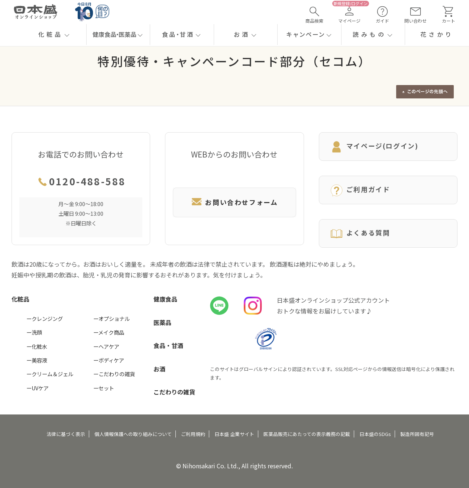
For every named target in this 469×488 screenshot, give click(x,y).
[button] (54, 34)
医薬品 (162, 322)
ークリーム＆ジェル (49, 374)
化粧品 (20, 299)
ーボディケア (108, 360)
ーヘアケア (106, 346)
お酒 (159, 368)
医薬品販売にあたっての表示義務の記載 (306, 433)
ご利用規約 (193, 433)
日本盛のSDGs (375, 433)
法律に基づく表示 (65, 433)
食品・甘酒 (168, 345)
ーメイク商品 (108, 332)
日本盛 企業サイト (234, 433)
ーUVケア (37, 388)
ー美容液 (36, 360)
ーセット (103, 388)
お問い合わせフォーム (234, 202)
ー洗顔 (34, 332)
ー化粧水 (36, 346)
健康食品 (165, 299)
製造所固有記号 (417, 433)
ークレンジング (44, 318)
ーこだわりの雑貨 (114, 374)
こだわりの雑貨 (174, 391)
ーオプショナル (111, 318)
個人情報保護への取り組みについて (133, 433)
